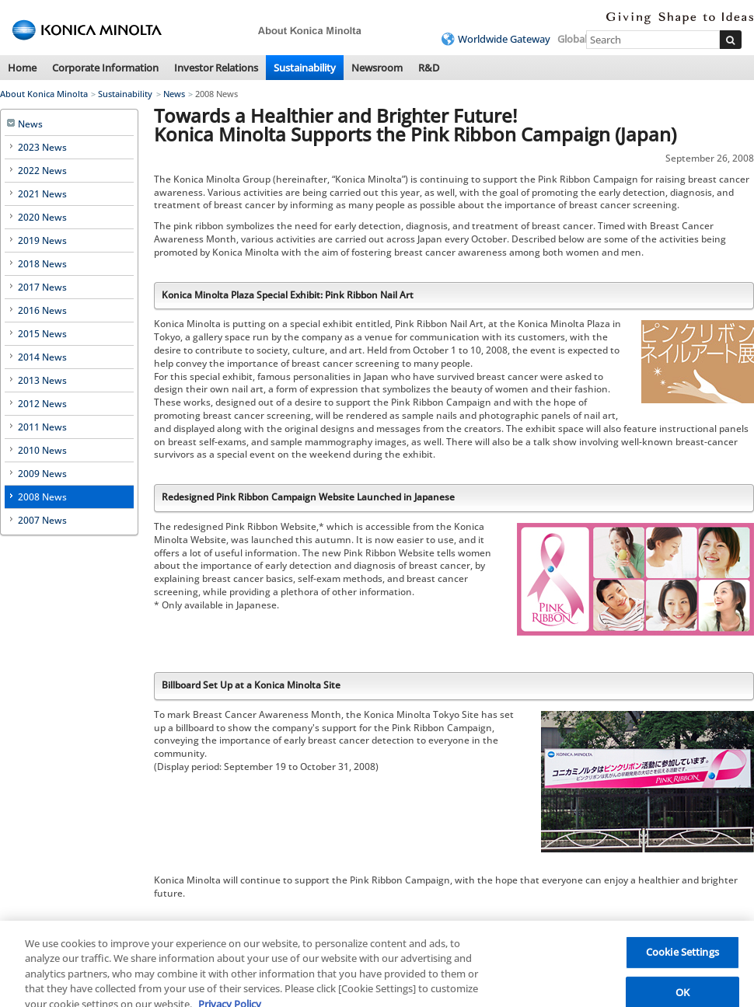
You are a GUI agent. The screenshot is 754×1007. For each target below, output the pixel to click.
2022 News (42, 170)
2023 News (42, 147)
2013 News (42, 380)
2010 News (42, 450)
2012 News (42, 403)
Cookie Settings (682, 959)
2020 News (42, 217)
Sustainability (305, 68)
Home (22, 68)
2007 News (42, 520)
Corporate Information (105, 68)
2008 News (42, 496)
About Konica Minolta (44, 93)
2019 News (42, 240)
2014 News (42, 357)
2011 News (42, 427)
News (174, 93)
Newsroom (377, 68)
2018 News (42, 263)
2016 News (42, 310)
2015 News (42, 333)
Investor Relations (216, 68)
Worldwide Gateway (504, 39)
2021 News (42, 193)
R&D (428, 68)
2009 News (42, 473)
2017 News (42, 287)
